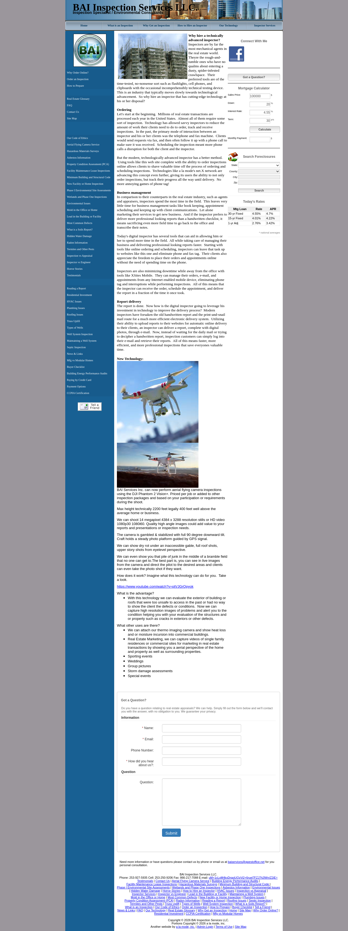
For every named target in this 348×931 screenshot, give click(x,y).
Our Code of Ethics (77, 138)
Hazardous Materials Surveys (83, 151)
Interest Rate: (235, 111)
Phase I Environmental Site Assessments (89, 190)
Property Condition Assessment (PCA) (88, 164)
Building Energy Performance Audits (87, 373)
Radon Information (77, 242)
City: (235, 177)
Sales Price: (234, 94)
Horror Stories (75, 268)
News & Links (75, 353)
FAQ (69, 105)
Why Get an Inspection (156, 25)
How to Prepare (75, 85)
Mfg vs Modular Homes (80, 360)
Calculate (265, 129)
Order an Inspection (77, 79)
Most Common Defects (79, 223)
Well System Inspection (80, 334)
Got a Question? (254, 77)
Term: (231, 119)
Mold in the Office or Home (82, 209)
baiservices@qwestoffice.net (246, 861)
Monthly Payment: (237, 138)
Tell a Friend (89, 406)
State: (234, 165)
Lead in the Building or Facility (84, 216)
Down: (231, 103)
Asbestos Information (78, 157)
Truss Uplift (73, 321)
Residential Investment (79, 294)
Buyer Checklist (76, 366)
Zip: (236, 182)
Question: (147, 782)
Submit (172, 833)
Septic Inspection (76, 347)
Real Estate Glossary (78, 98)
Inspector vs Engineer (79, 262)
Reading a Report (76, 288)
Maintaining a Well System (82, 340)
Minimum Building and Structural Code (88, 177)
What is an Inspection (120, 25)
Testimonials (74, 275)
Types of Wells (75, 327)
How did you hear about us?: (140, 763)
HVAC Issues (74, 301)
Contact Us (73, 111)
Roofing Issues (75, 314)
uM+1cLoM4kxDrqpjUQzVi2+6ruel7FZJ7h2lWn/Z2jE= (243, 877)
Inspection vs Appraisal (79, 255)
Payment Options (76, 386)
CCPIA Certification (78, 393)
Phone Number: (142, 750)
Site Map (72, 118)
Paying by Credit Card (79, 379)
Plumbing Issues (76, 308)
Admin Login (205, 926)
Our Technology (228, 25)
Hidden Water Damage (79, 236)
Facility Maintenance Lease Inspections (88, 170)
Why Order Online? (77, 72)
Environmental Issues (78, 203)
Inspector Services (264, 25)
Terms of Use (224, 926)
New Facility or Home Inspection (85, 183)
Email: (148, 739)
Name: (148, 728)
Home (84, 25)
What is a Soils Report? (79, 229)
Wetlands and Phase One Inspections (87, 196)
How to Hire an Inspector (192, 25)
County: (233, 171)
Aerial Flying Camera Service (83, 144)
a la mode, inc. (185, 926)
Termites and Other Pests (80, 249)
